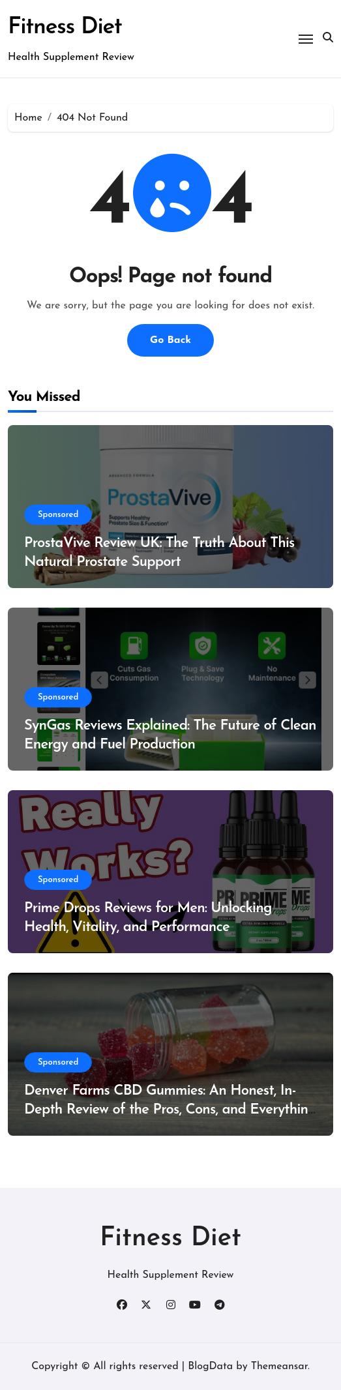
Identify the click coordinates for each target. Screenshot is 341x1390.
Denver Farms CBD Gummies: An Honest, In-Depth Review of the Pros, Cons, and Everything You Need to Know (170, 1110)
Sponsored (58, 514)
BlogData (210, 1366)
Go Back (170, 340)
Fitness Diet (65, 27)
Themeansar (279, 1366)
